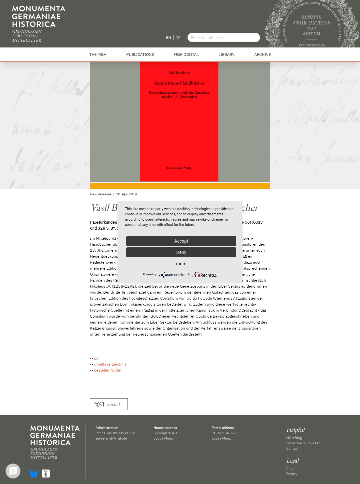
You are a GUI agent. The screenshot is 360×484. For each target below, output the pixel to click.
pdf (97, 358)
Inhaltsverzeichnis (110, 364)
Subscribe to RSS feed (303, 443)
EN (168, 37)
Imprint (292, 468)
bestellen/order (108, 370)
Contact (292, 448)
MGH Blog (294, 438)
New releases (101, 194)
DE (178, 37)
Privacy (291, 474)
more (181, 263)
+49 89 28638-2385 (121, 433)
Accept (181, 241)
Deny (181, 252)
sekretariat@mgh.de (111, 438)
